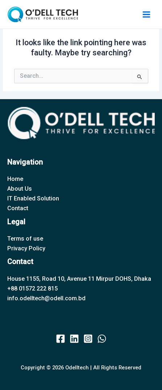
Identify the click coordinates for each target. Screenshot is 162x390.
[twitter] (74, 338)
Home (15, 178)
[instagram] (88, 338)
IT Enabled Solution (33, 198)
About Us (19, 188)
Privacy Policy (26, 248)
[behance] (102, 338)
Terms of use (25, 238)
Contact (17, 208)
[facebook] (60, 338)
